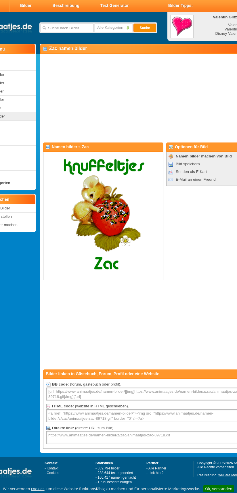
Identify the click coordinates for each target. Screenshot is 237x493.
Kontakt (52, 468)
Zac (85, 147)
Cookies (53, 473)
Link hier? (155, 473)
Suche (144, 28)
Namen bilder (64, 147)
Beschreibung (66, 5)
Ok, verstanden (218, 488)
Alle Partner (157, 468)
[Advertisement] (129, 98)
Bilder (26, 5)
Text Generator (114, 5)
